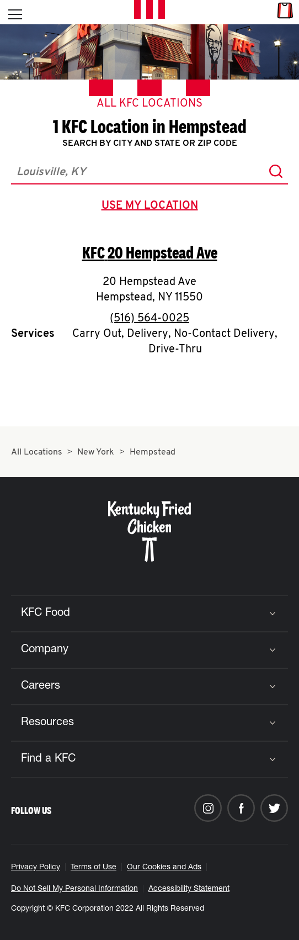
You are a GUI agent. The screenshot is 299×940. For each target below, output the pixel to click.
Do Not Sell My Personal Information (74, 889)
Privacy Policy (35, 868)
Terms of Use (93, 868)
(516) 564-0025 (149, 318)
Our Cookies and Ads (164, 868)
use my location (152, 207)
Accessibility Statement (188, 889)
